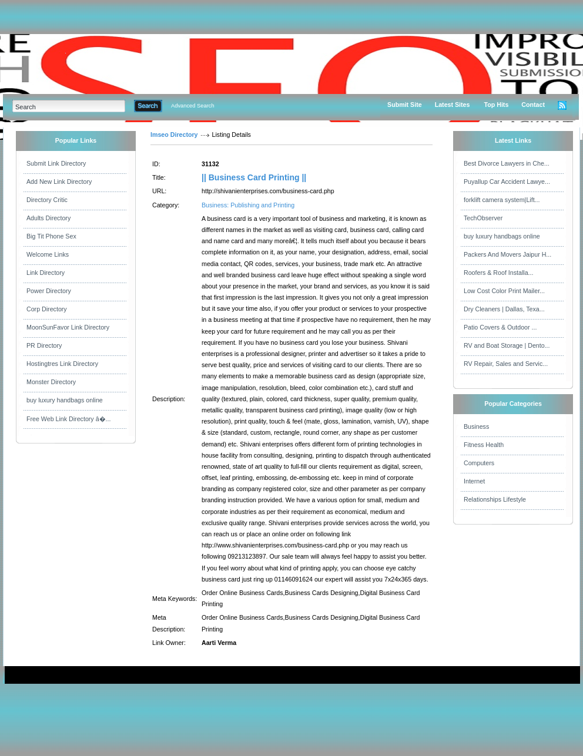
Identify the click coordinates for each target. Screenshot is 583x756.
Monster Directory (51, 381)
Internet (474, 481)
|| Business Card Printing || (254, 177)
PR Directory (44, 345)
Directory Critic (47, 199)
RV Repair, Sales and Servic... (506, 363)
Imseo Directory (174, 134)
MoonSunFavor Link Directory (67, 327)
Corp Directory (46, 309)
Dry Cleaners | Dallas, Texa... (504, 309)
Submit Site (404, 104)
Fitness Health (484, 444)
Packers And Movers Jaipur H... (507, 254)
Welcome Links (47, 254)
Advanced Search (193, 106)
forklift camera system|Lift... (502, 199)
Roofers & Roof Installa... (498, 272)
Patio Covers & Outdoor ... (500, 327)
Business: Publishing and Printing (248, 205)
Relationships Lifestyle (495, 499)
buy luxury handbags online (64, 400)
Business (476, 426)
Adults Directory (48, 217)
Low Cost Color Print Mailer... (504, 290)
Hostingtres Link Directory (62, 363)
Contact (533, 104)
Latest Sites (452, 104)
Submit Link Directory (56, 163)
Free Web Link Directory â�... (68, 418)
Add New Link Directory (59, 181)
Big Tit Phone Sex (51, 236)
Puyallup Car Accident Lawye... (507, 181)
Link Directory (45, 272)
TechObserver (483, 217)
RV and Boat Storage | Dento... (507, 345)
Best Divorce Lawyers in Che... (507, 163)
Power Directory (48, 290)
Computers (479, 462)
